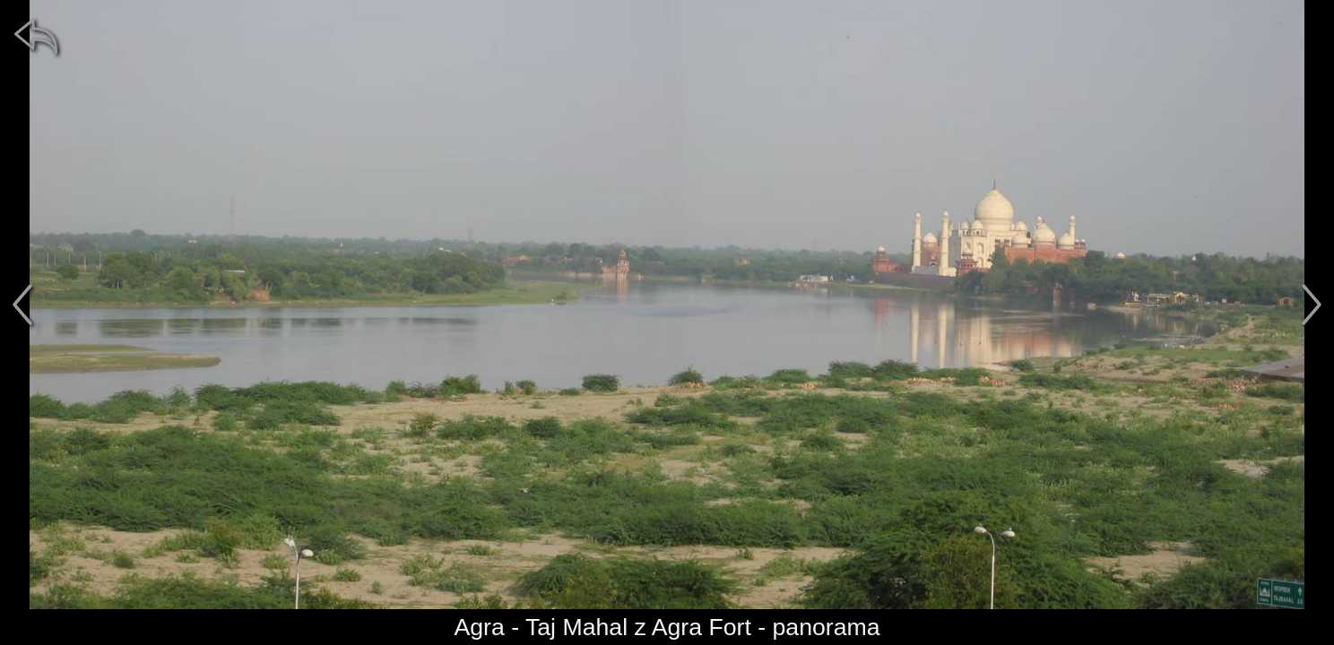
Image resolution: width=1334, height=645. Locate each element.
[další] (1311, 304)
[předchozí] (22, 304)
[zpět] (36, 36)
